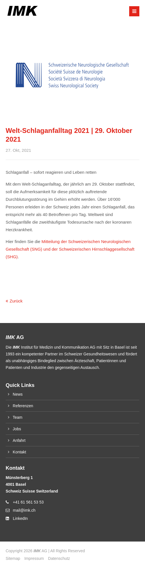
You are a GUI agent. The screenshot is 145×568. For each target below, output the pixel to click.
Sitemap (13, 558)
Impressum (34, 558)
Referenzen (23, 406)
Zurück (16, 301)
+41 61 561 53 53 (28, 502)
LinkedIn (20, 518)
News (18, 394)
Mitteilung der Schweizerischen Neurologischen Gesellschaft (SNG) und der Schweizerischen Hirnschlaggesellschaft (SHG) (70, 249)
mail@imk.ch (24, 510)
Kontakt (19, 452)
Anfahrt (19, 440)
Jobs (17, 429)
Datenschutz (59, 558)
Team (17, 417)
